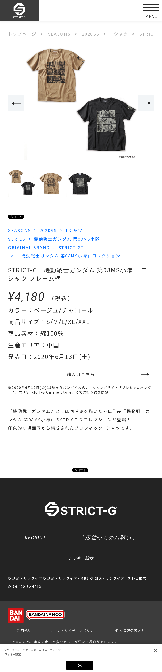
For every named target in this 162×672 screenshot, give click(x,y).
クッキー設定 (81, 558)
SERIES (16, 239)
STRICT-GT (71, 247)
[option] (81, 103)
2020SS (48, 230)
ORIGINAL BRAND (29, 247)
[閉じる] (155, 650)
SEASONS (19, 230)
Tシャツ (74, 230)
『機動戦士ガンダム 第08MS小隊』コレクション (68, 256)
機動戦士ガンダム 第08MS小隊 (67, 239)
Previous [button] (16, 103)
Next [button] (146, 103)
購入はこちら (81, 374)
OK (79, 665)
